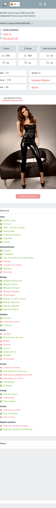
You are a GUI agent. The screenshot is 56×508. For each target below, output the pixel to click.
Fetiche (6, 242)
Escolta (7, 250)
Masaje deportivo (11, 302)
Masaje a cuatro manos (14, 298)
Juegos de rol (9, 351)
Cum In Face (9, 417)
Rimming (7, 272)
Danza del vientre (11, 321)
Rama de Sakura (11, 309)
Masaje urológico (11, 288)
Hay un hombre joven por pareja (18, 257)
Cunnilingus (8, 382)
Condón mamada (11, 367)
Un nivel (7, 224)
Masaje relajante (11, 306)
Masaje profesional (12, 280)
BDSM (6, 341)
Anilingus (7, 385)
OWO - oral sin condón (14, 227)
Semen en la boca (11, 410)
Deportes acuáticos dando (15, 425)
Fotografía (8, 254)
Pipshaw (7, 268)
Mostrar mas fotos (28, 196)
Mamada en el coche (13, 378)
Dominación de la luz (13, 337)
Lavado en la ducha (12, 265)
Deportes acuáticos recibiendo (18, 429)
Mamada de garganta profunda (17, 374)
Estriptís (7, 318)
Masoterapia (9, 295)
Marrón (35, 87)
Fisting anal (8, 397)
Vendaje (7, 355)
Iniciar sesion (45, 4)
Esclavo (7, 344)
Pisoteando (8, 359)
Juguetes (7, 238)
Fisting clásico (10, 394)
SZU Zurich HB (28, 13)
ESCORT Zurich (6, 13)
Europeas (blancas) (41, 80)
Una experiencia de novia (15, 371)
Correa (6, 348)
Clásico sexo (9, 220)
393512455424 (10, 29)
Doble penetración (12, 234)
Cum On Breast (10, 413)
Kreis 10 (17, 13)
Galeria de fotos (12, 98)
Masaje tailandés (11, 291)
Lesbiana (7, 325)
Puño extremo (10, 401)
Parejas (6, 261)
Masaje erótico (10, 284)
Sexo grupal (8, 231)
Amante (7, 334)
